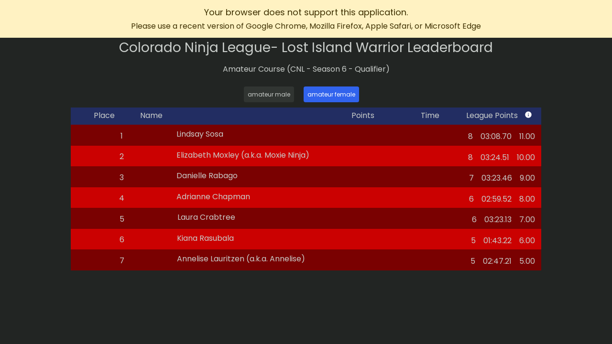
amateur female (331, 94)
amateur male (269, 94)
